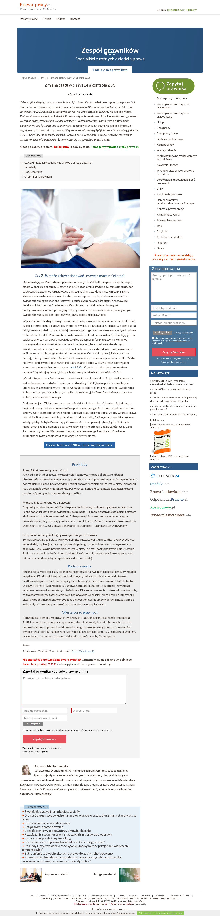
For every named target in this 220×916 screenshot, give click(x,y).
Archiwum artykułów (170, 237)
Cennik (47, 18)
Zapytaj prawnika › (173, 86)
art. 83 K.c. (76, 367)
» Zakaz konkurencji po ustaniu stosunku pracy (173, 414)
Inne (159, 225)
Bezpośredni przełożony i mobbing (47, 838)
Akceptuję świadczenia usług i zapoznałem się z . (67, 730)
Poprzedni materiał (57, 874)
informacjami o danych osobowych (96, 730)
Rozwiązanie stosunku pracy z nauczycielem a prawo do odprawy (68, 834)
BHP (160, 188)
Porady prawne (29, 18)
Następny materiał (104, 874)
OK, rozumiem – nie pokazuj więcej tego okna (160, 913)
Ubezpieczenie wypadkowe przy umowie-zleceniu (57, 830)
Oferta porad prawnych (38, 176)
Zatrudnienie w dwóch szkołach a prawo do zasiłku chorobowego (68, 853)
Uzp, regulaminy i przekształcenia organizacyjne (175, 201)
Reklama (60, 18)
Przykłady (30, 167)
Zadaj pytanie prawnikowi (110, 69)
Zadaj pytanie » (161, 466)
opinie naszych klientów (177, 9)
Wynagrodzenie (166, 150)
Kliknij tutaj (61, 146)
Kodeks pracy (165, 144)
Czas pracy (163, 127)
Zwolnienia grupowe (169, 194)
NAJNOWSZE (160, 373)
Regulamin (40, 730)
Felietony (162, 242)
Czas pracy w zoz (167, 133)
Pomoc (43, 895)
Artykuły (162, 231)
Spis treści (160, 895)
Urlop (160, 122)
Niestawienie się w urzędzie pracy (47, 823)
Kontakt (75, 18)
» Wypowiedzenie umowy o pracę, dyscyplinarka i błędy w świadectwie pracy (172, 382)
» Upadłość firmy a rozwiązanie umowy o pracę (170, 391)
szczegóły (141, 903)
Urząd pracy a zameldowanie (43, 827)
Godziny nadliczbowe (170, 139)
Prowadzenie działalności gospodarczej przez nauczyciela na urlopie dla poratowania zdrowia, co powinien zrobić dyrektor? (71, 859)
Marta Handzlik (84, 94)
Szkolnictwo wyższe (169, 220)
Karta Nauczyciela (168, 214)
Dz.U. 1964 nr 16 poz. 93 (83, 651)
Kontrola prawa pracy (170, 208)
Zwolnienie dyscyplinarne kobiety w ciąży (52, 811)
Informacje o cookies (102, 895)
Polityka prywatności (61, 895)
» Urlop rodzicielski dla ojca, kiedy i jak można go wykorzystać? (173, 407)
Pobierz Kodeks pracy (162, 424)
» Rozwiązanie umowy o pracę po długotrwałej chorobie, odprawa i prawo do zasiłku (173, 399)
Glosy (160, 248)
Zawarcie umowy (167, 164)
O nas (31, 895)
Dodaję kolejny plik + (184, 332)
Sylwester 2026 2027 (180, 895)
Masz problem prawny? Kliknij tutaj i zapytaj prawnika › (79, 444)
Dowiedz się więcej (126, 913)
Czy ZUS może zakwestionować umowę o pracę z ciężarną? (58, 162)
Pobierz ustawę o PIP (161, 456)
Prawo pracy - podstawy (172, 98)
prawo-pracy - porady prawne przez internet (46, 5)
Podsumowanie (33, 171)
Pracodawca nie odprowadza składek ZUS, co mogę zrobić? (64, 842)
